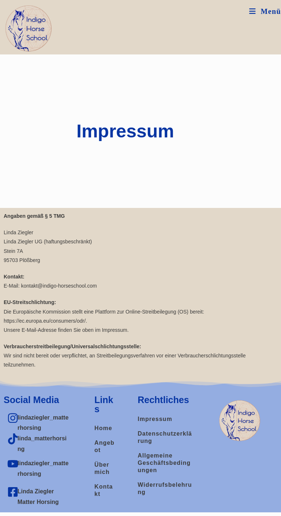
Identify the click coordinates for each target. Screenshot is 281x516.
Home (103, 428)
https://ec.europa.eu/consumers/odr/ (45, 321)
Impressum (155, 419)
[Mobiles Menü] (265, 11)
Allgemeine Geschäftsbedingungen (164, 462)
